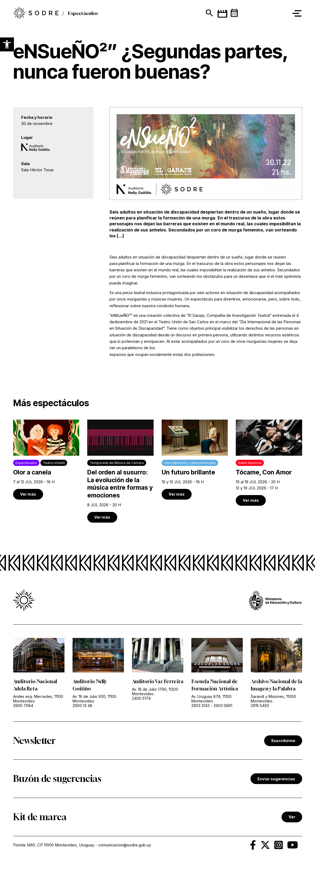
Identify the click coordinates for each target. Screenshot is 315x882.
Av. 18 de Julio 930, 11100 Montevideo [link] (94, 698)
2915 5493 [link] (260, 705)
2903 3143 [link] (200, 705)
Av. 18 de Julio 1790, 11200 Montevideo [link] (155, 691)
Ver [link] (292, 817)
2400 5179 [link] (141, 698)
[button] (7, 44)
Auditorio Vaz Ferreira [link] (157, 681)
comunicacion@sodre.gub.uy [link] (124, 845)
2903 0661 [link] (223, 705)
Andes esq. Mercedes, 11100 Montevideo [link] (38, 698)
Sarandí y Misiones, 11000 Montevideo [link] (273, 698)
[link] (46, 460)
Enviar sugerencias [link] (276, 779)
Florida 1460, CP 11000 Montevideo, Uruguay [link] (53, 845)
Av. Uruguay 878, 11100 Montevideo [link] (211, 698)
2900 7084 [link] (23, 705)
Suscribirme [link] (283, 740)
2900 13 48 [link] (82, 705)
